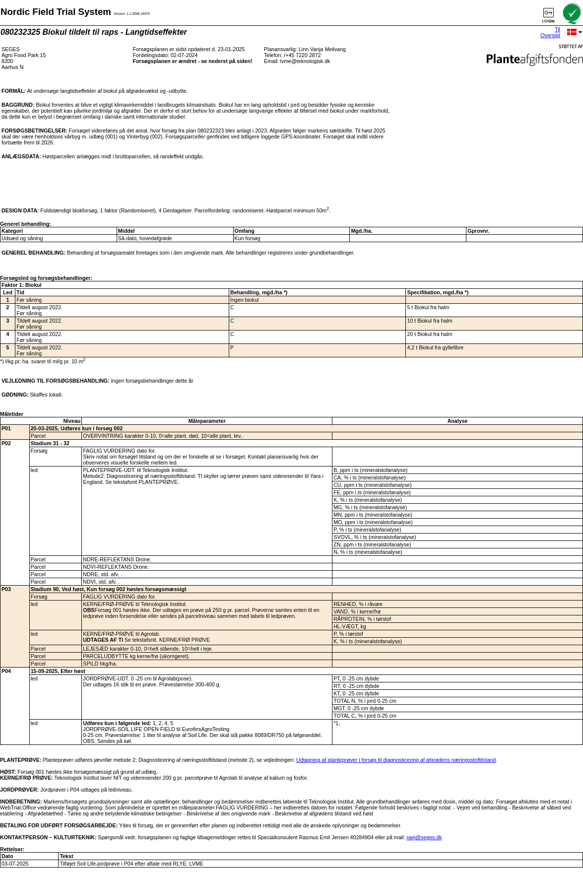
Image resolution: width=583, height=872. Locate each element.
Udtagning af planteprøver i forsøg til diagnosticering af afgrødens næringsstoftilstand (396, 760)
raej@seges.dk (424, 837)
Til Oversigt (550, 32)
